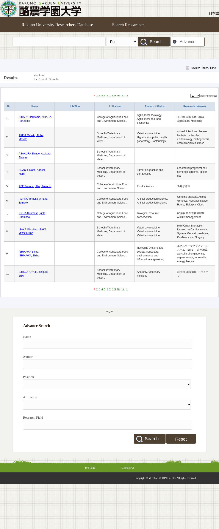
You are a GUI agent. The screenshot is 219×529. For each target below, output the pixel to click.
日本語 (214, 13)
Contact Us (128, 467)
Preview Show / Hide (202, 67)
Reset (181, 439)
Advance (188, 41)
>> (123, 95)
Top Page (89, 467)
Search (156, 41)
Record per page (208, 95)
